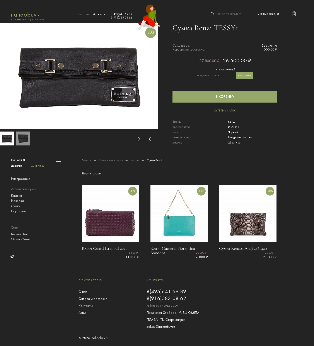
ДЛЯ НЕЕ (16, 166)
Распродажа (20, 179)
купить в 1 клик (225, 111)
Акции (82, 313)
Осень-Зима (20, 239)
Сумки (15, 206)
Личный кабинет (268, 13)
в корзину (225, 97)
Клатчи (16, 195)
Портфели (19, 211)
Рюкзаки (17, 201)
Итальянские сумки (111, 160)
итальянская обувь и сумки (28, 16)
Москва (99, 14)
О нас (82, 292)
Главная (87, 160)
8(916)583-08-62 (121, 18)
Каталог (18, 160)
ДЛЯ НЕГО (37, 166)
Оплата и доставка (93, 299)
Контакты (85, 306)
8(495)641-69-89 (121, 14)
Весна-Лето (20, 234)
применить (244, 76)
